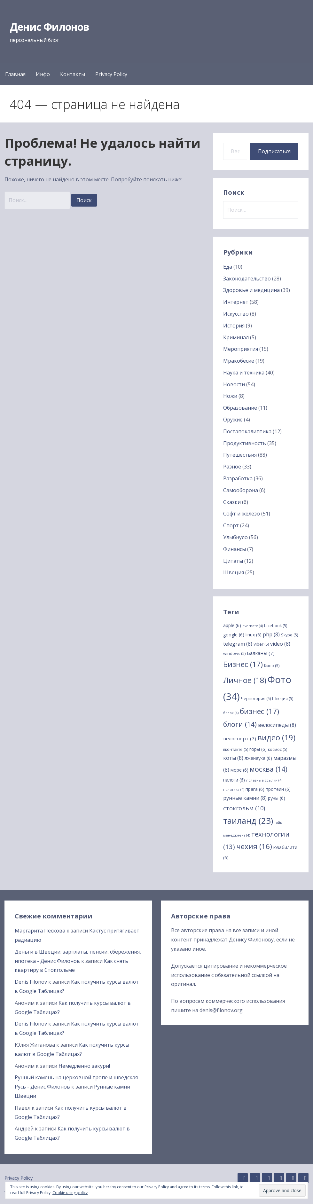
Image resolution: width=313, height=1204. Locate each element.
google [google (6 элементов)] (233, 635)
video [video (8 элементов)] (280, 643)
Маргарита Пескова (40, 930)
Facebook (279, 1178)
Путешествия (240, 454)
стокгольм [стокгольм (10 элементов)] (244, 808)
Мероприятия (240, 348)
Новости (234, 384)
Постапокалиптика (247, 431)
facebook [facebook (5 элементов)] (275, 625)
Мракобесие (238, 360)
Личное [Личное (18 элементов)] (244, 680)
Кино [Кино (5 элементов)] (271, 665)
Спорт (231, 525)
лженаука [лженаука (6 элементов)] (258, 758)
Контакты (72, 74)
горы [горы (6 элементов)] (258, 749)
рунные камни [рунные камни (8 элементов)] (245, 797)
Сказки (232, 502)
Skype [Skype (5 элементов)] (289, 635)
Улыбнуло (235, 537)
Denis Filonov (31, 981)
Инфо (43, 74)
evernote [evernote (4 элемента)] (252, 626)
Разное (232, 466)
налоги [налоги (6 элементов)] (234, 780)
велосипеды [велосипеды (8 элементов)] (277, 724)
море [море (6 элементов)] (239, 770)
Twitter (291, 1178)
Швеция (233, 572)
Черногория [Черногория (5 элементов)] (256, 698)
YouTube (303, 1178)
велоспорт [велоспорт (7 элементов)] (239, 738)
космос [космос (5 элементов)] (277, 749)
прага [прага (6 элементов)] (255, 789)
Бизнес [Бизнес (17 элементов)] (243, 664)
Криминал (236, 337)
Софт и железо (241, 513)
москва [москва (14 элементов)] (268, 769)
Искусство (236, 313)
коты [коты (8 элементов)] (233, 757)
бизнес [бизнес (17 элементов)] (259, 711)
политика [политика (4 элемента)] (233, 789)
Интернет (235, 301)
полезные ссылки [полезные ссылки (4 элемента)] (264, 780)
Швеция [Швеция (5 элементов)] (282, 698)
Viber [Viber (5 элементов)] (261, 644)
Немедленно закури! (84, 1065)
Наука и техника (243, 372)
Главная (15, 74)
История (234, 325)
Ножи (230, 395)
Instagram (267, 1178)
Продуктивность (244, 443)
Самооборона (240, 490)
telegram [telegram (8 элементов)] (237, 643)
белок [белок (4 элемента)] (231, 713)
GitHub (243, 1178)
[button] (282, 1190)
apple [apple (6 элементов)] (232, 625)
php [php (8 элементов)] (271, 634)
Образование (240, 407)
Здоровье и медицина (251, 290)
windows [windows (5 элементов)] (234, 653)
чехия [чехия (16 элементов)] (254, 846)
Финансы (234, 549)
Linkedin (255, 1178)
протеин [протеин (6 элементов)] (278, 789)
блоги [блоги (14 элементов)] (240, 724)
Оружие (233, 419)
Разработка (238, 478)
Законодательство (247, 278)
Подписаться (274, 151)
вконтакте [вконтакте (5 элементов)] (235, 749)
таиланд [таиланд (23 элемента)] (248, 820)
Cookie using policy (70, 1192)
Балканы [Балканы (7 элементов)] (261, 653)
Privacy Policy (111, 74)
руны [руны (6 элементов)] (276, 798)
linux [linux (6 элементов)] (254, 635)
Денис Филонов (50, 27)
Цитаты (233, 560)
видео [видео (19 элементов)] (276, 737)
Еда (227, 266)
